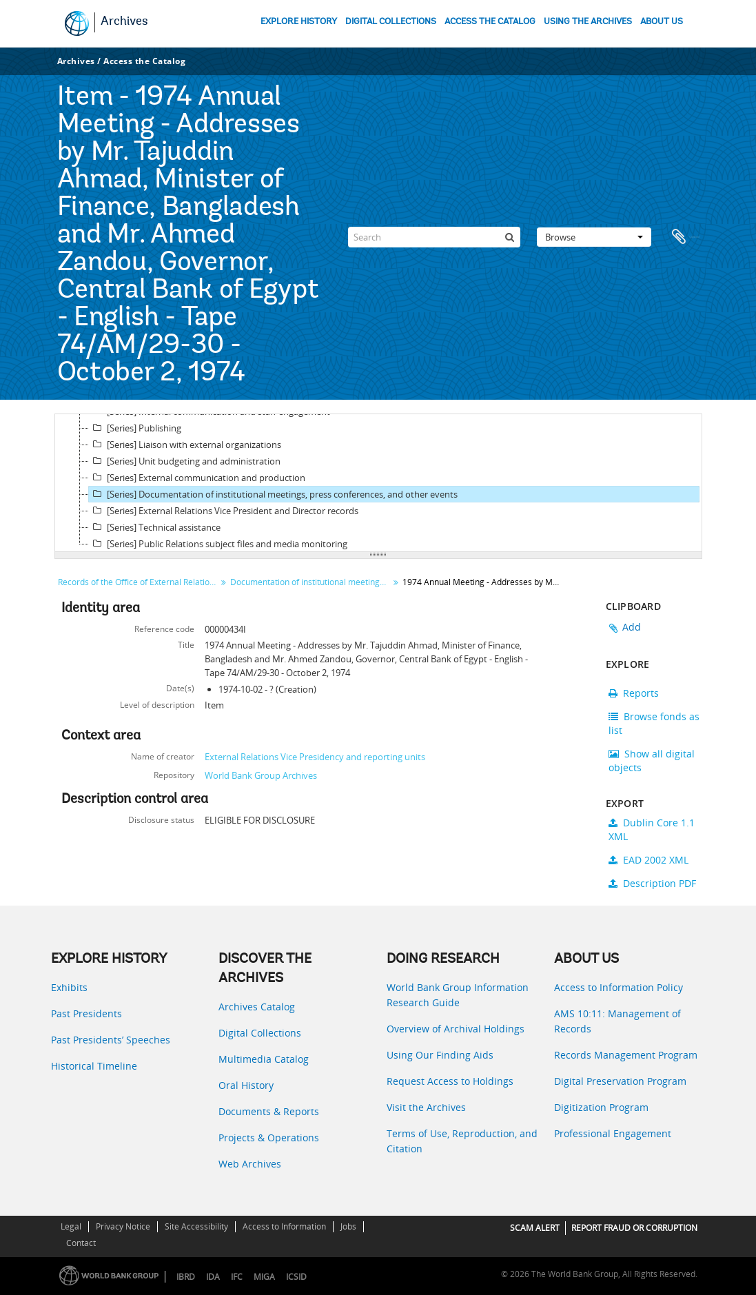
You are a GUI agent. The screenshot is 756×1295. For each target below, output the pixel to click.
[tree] (378, 483)
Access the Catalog (144, 61)
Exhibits (69, 987)
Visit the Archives (426, 1107)
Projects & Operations (268, 1137)
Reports (634, 693)
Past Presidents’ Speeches (110, 1039)
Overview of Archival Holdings (455, 1028)
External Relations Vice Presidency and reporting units (315, 757)
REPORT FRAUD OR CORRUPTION (634, 1228)
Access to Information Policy (618, 987)
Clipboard (685, 237)
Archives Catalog (256, 1006)
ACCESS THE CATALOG (490, 21)
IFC (237, 1277)
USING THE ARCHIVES (588, 21)
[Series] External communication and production (197, 477)
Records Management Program (625, 1054)
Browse (594, 237)
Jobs (348, 1226)
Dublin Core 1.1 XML (652, 829)
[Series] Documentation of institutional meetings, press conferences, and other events (273, 494)
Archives (124, 22)
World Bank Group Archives (261, 775)
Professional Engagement (612, 1133)
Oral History (246, 1085)
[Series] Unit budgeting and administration (184, 461)
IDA (213, 1277)
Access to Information (284, 1226)
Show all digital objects (652, 760)
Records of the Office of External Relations (138, 582)
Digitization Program (601, 1107)
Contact (81, 1243)
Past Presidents (86, 1013)
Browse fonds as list (654, 723)
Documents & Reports (268, 1111)
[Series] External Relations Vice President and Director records (223, 510)
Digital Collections (259, 1032)
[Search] (434, 237)
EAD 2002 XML (648, 859)
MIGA (264, 1277)
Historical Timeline (94, 1065)
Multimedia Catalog (263, 1058)
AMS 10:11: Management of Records (617, 1021)
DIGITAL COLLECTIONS (390, 21)
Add (632, 626)
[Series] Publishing (135, 428)
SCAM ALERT (535, 1228)
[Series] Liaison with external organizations (185, 444)
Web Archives (249, 1163)
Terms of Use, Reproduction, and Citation (462, 1141)
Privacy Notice (123, 1226)
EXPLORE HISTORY (298, 21)
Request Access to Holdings (450, 1081)
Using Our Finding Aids (440, 1054)
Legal (71, 1226)
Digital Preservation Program (620, 1081)
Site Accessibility (196, 1226)
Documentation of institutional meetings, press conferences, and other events (311, 582)
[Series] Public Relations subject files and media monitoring (218, 544)
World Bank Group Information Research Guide (458, 995)
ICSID (296, 1277)
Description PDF (652, 883)
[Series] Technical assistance (155, 527)
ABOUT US (661, 21)
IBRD (185, 1277)
